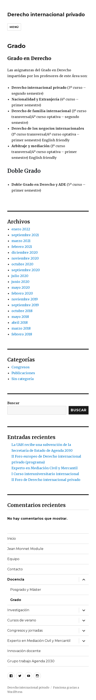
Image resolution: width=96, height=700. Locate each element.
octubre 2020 (22, 264)
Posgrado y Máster (25, 590)
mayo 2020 (20, 287)
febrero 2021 (21, 247)
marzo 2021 (20, 241)
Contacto (15, 569)
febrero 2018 (21, 334)
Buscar (13, 403)
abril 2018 (19, 322)
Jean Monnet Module (25, 549)
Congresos (20, 367)
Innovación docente (24, 651)
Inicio (11, 539)
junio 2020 (20, 282)
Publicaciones (23, 373)
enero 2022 (20, 229)
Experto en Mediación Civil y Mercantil (44, 468)
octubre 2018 (22, 311)
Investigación (18, 610)
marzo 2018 (21, 328)
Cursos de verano (21, 620)
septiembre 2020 (25, 270)
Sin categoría (22, 379)
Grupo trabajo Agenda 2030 (30, 661)
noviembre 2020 (25, 258)
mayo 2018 (20, 317)
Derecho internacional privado (46, 15)
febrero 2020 (22, 293)
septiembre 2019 (25, 305)
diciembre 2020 (24, 252)
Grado (15, 600)
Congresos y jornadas (25, 630)
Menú (14, 27)
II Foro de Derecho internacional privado (45, 480)
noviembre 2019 (24, 299)
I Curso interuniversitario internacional (45, 474)
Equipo (13, 559)
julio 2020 (19, 276)
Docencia (15, 579)
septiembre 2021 (25, 235)
